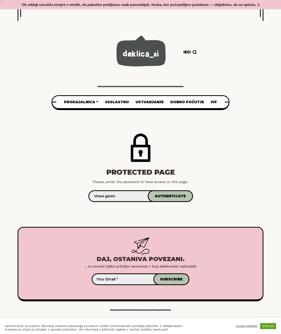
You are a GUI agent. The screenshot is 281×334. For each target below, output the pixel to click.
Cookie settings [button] (246, 326)
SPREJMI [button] (268, 326)
